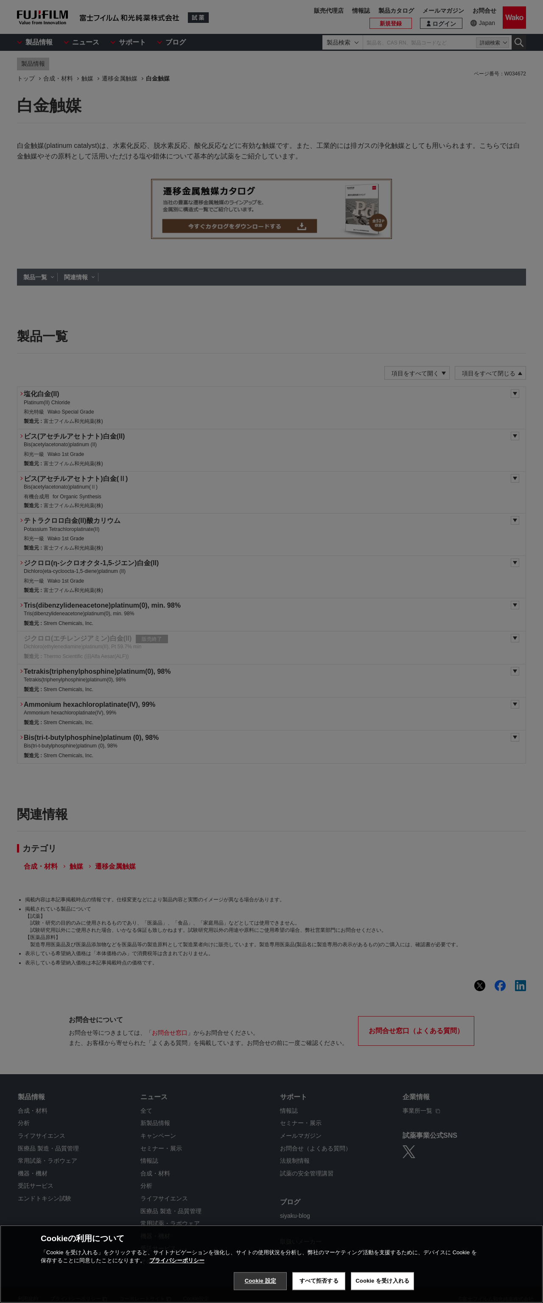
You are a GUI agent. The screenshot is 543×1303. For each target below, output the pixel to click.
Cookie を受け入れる (382, 1292)
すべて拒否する (319, 1292)
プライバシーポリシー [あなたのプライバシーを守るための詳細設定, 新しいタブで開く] (176, 1272)
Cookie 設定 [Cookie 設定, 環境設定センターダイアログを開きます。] (260, 1292)
